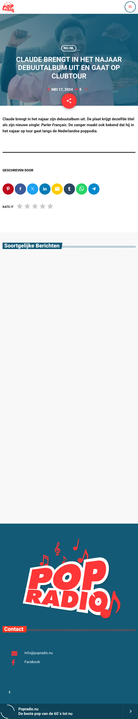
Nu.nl (69, 48)
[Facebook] (10, 693)
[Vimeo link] (8, 7)
